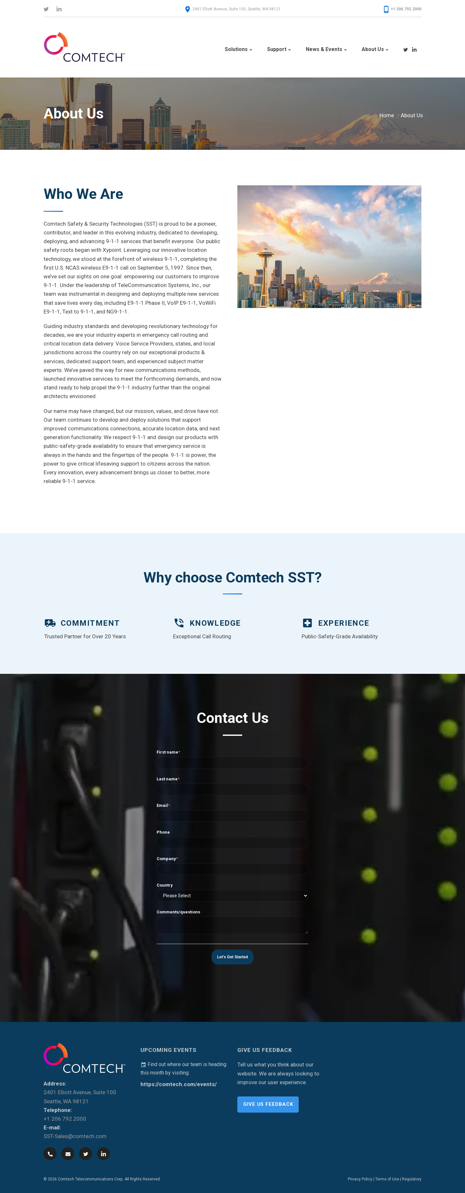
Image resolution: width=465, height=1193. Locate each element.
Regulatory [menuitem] (411, 1179)
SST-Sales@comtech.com (75, 1136)
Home (386, 114)
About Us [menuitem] (373, 49)
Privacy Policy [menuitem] (360, 1179)
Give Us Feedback (268, 1103)
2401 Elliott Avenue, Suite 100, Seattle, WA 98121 (236, 9)
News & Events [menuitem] (324, 49)
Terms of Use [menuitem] (387, 1179)
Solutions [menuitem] (236, 49)
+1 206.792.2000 (406, 9)
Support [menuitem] (276, 49)
